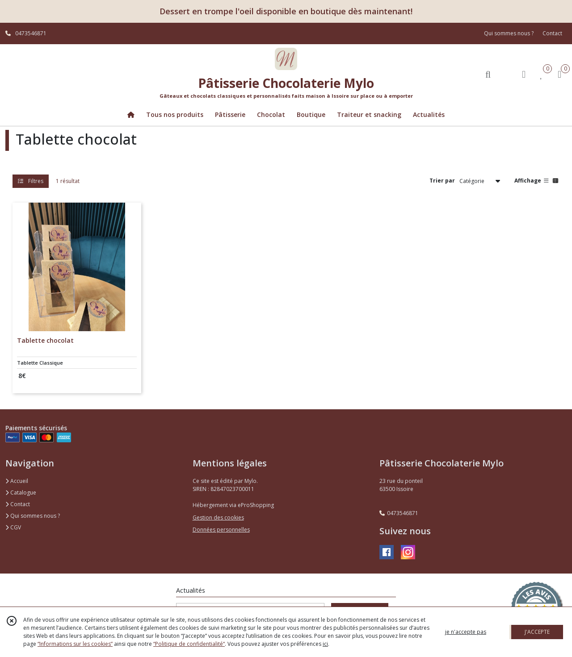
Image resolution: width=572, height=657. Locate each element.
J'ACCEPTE (537, 632)
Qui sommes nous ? (32, 516)
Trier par (442, 180)
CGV (13, 527)
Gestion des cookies (218, 517)
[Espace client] (524, 74)
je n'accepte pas (465, 632)
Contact (552, 33)
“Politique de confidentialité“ (189, 644)
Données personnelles (221, 529)
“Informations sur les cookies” (75, 644)
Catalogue (20, 492)
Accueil (16, 481)
